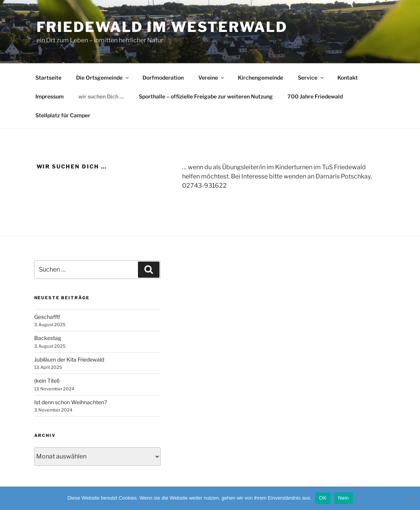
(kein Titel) (47, 380)
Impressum (49, 96)
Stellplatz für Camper (62, 115)
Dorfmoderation (163, 77)
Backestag (47, 338)
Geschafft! (47, 316)
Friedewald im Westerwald (162, 26)
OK (323, 498)
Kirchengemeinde (260, 77)
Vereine (211, 77)
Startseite (48, 77)
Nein (343, 498)
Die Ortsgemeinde (103, 77)
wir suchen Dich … (101, 96)
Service (311, 77)
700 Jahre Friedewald (315, 96)
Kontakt (347, 77)
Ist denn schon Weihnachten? (70, 402)
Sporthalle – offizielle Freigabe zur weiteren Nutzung (206, 96)
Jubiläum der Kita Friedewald (69, 359)
